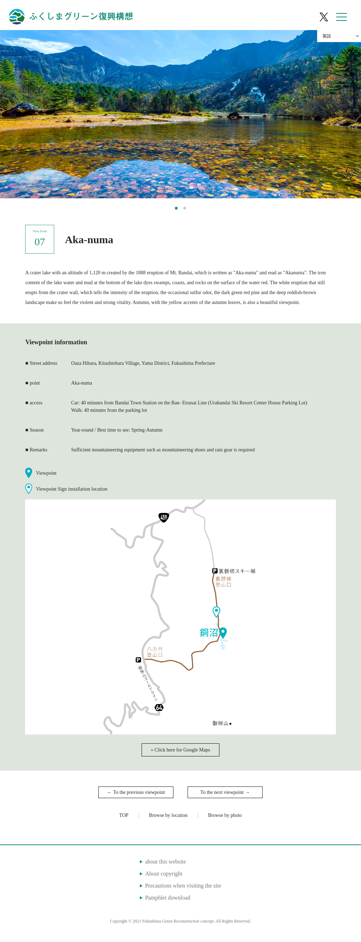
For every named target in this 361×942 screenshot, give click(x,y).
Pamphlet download (167, 898)
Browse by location (168, 815)
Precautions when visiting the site (183, 886)
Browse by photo (225, 815)
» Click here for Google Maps (180, 750)
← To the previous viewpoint (136, 792)
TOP (123, 815)
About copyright (163, 874)
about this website (165, 862)
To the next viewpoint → (225, 792)
